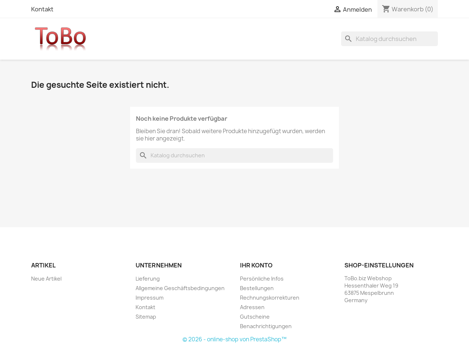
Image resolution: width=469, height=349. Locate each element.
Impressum (149, 297)
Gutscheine (255, 316)
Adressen (252, 307)
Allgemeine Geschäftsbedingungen (180, 288)
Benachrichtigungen (266, 326)
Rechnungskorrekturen (269, 297)
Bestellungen (257, 288)
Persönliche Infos (262, 278)
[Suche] (389, 38)
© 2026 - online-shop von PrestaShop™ (234, 339)
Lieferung (148, 278)
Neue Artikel (46, 278)
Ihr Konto (256, 265)
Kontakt (42, 9)
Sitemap (146, 316)
